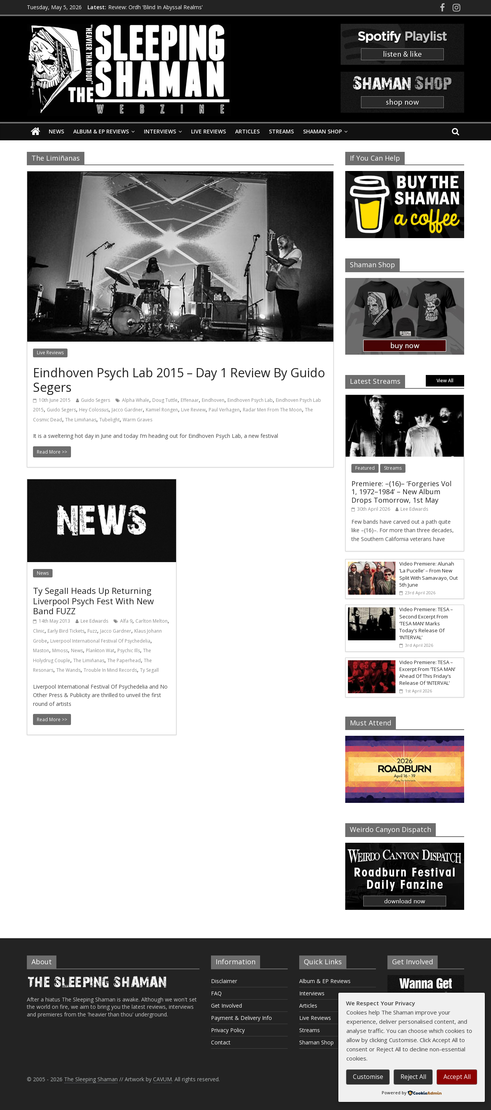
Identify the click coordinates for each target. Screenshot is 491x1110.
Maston (41, 650)
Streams (281, 131)
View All (445, 380)
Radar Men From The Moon (272, 409)
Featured (365, 468)
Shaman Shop (322, 131)
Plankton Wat (100, 650)
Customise (368, 1076)
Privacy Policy (228, 1030)
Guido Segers (95, 400)
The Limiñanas (80, 419)
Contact (221, 1042)
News (56, 131)
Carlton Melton (151, 621)
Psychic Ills (128, 650)
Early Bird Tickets (66, 631)
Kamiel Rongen (162, 409)
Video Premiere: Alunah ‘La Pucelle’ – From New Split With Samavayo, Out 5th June (428, 574)
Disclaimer (224, 981)
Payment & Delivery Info (241, 1017)
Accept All (457, 1076)
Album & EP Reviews (101, 131)
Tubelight (109, 419)
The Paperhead (124, 660)
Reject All (413, 1076)
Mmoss (60, 650)
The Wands (68, 670)
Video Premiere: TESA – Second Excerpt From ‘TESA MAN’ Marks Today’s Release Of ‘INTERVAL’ (426, 623)
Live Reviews (208, 131)
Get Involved (226, 1005)
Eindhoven (213, 400)
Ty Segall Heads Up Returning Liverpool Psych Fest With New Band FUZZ (93, 601)
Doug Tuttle (165, 400)
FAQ (216, 993)
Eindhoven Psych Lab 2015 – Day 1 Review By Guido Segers (179, 379)
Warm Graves (137, 419)
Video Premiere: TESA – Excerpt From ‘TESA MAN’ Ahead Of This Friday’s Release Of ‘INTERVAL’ (427, 673)
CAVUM (162, 1079)
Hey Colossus (94, 409)
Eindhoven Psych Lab (250, 400)
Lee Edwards (94, 621)
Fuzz (92, 631)
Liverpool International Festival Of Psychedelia (100, 641)
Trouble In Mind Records (110, 670)
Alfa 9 (126, 621)
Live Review (193, 409)
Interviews (160, 131)
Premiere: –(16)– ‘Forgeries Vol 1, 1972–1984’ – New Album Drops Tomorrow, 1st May (401, 492)
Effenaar (190, 400)
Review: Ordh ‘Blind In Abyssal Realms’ (155, 7)
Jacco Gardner (127, 409)
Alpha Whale (135, 400)
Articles (247, 131)
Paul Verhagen (224, 409)
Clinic (38, 631)
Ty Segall (149, 670)
